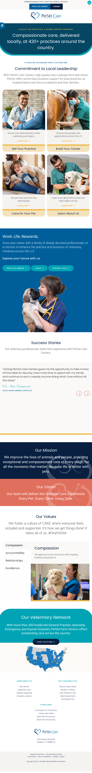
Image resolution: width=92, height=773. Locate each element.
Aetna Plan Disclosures (46, 718)
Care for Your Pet (23, 215)
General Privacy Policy (37, 756)
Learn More (22, 142)
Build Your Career (68, 150)
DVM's (38, 270)
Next (86, 395)
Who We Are (24, 688)
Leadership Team (24, 691)
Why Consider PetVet (68, 688)
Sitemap (55, 758)
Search (62, 758)
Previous (78, 395)
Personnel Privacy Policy (54, 756)
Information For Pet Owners (46, 712)
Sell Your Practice (24, 150)
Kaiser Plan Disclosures (46, 721)
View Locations (45, 643)
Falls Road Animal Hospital (17, 389)
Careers (59, 7)
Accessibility (32, 758)
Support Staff (59, 270)
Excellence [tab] (12, 569)
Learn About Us (68, 215)
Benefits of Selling (68, 691)
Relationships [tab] (14, 562)
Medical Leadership (24, 694)
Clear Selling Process (67, 694)
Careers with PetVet (46, 715)
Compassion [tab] (14, 547)
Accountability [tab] (15, 554)
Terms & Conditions (44, 758)
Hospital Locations (24, 698)
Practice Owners (38, 7)
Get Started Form (68, 701)
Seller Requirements (68, 698)
